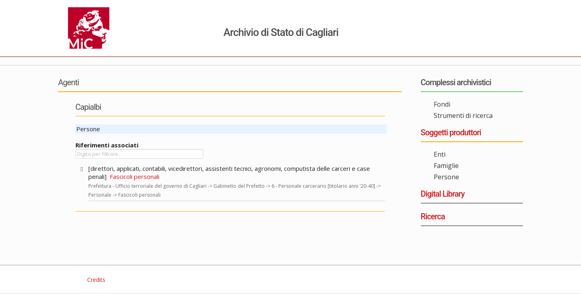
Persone (446, 176)
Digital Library (443, 194)
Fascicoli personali (134, 176)
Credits (95, 280)
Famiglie (446, 165)
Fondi (442, 104)
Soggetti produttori (451, 132)
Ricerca (433, 216)
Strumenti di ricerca (463, 115)
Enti (439, 154)
